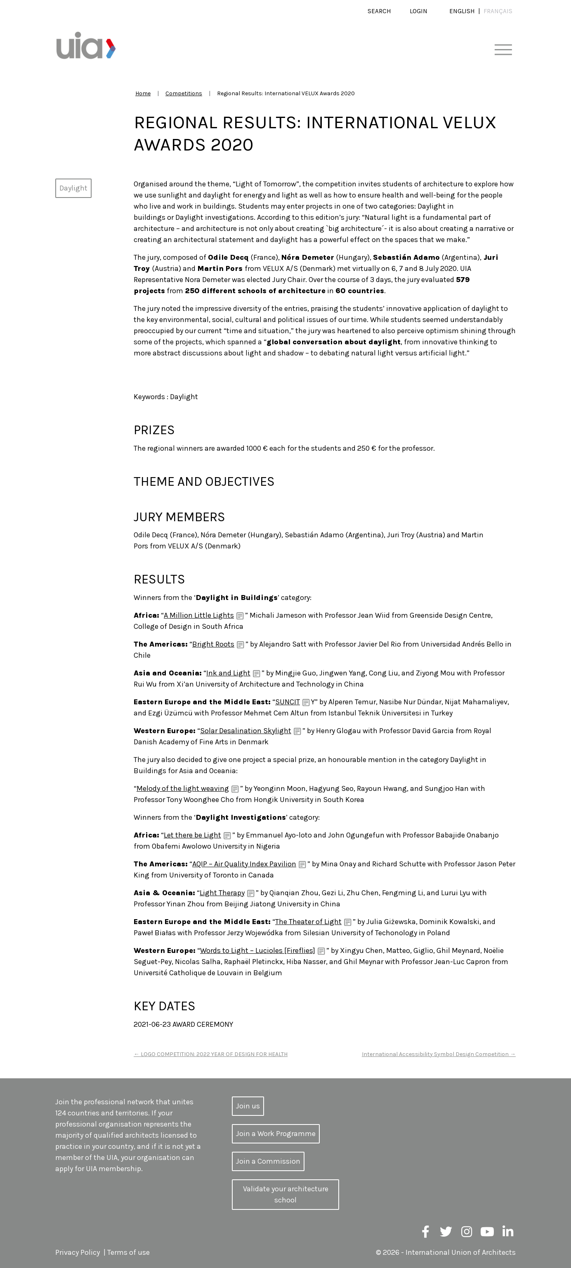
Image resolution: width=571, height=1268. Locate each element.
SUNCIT (287, 701)
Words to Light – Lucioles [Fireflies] (257, 950)
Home (143, 93)
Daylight (73, 188)
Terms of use (128, 1252)
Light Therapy (222, 892)
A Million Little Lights (199, 615)
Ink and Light (228, 673)
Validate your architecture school (285, 1194)
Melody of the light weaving (183, 788)
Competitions (183, 93)
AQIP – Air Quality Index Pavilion (244, 863)
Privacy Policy (77, 1252)
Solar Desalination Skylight (245, 730)
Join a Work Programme (276, 1133)
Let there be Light (192, 835)
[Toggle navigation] (503, 50)
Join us (248, 1105)
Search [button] (379, 11)
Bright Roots (213, 644)
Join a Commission (268, 1161)
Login (418, 11)
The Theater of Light (308, 921)
